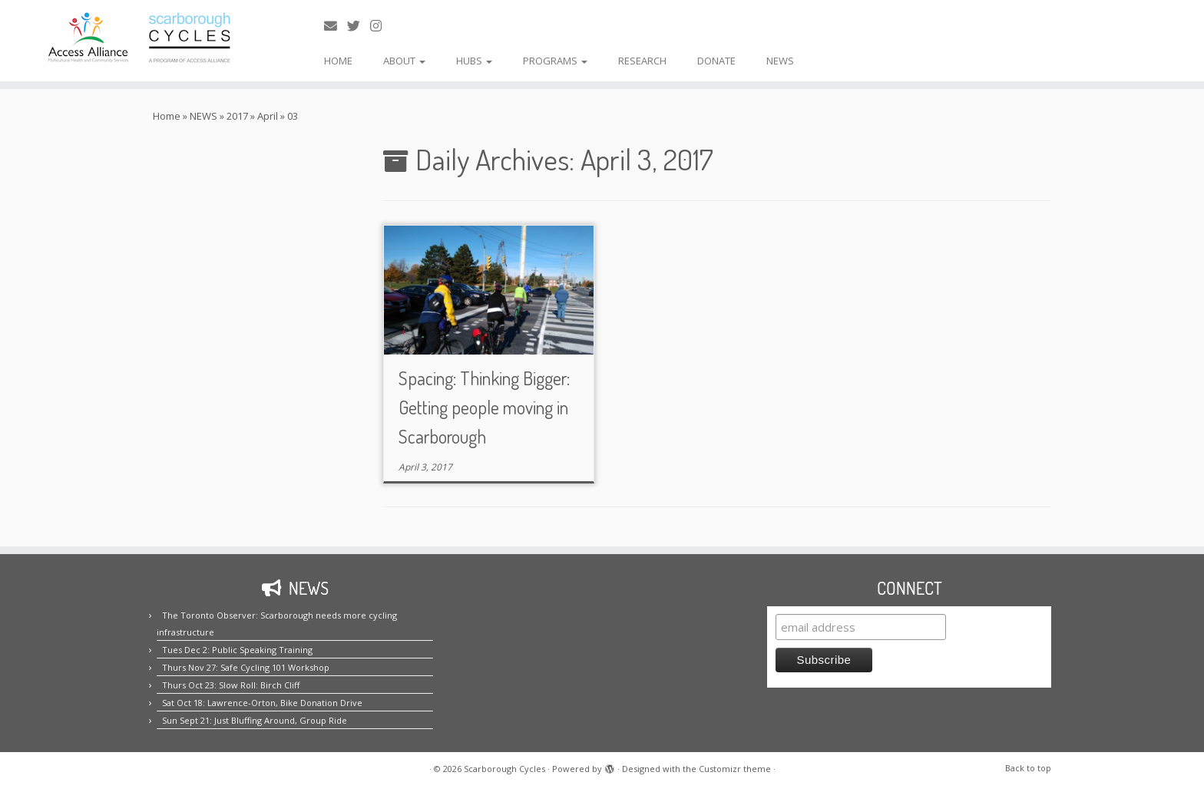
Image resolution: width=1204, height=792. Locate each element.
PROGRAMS (555, 61)
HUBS (474, 61)
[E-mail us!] (335, 26)
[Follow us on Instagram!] (381, 26)
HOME (338, 61)
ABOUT (404, 61)
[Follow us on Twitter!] (358, 26)
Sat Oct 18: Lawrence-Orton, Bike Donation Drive (262, 702)
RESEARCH (642, 61)
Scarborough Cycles (504, 768)
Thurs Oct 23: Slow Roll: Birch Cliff (230, 685)
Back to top (1028, 768)
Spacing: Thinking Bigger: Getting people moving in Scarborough (484, 407)
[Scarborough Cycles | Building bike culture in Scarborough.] (139, 38)
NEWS (780, 61)
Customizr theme (735, 768)
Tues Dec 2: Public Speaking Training (237, 649)
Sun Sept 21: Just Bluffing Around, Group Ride (254, 720)
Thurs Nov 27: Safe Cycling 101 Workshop (245, 667)
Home (166, 116)
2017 (237, 116)
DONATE (716, 61)
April (267, 116)
